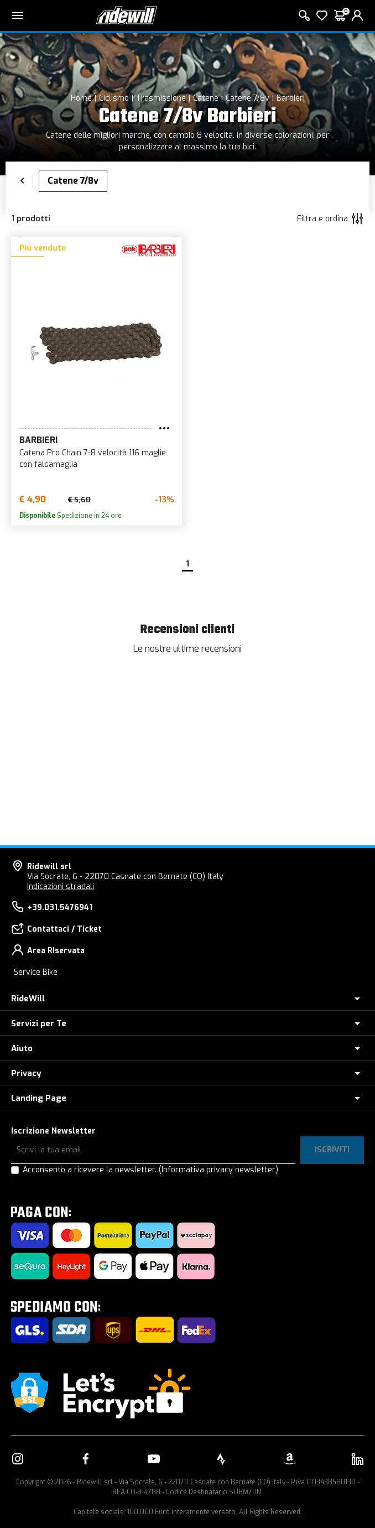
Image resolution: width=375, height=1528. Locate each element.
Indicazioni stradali (60, 886)
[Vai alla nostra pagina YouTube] (153, 1458)
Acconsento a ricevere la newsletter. (150, 1170)
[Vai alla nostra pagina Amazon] (289, 1458)
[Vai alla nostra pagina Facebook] (85, 1458)
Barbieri (291, 98)
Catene (205, 98)
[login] (357, 15)
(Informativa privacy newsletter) (218, 1170)
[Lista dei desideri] (322, 15)
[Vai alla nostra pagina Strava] (221, 1458)
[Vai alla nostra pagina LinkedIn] (357, 1458)
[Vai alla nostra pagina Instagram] (17, 1458)
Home (81, 98)
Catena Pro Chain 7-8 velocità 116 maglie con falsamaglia (92, 459)
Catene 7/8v (247, 98)
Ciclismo (114, 98)
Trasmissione (161, 98)
